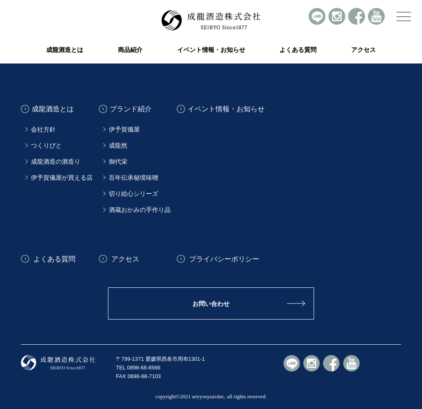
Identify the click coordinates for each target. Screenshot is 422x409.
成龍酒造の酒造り (55, 161)
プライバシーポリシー (223, 259)
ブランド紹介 (131, 109)
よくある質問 (297, 50)
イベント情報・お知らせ (211, 50)
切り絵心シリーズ (133, 193)
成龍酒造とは (53, 109)
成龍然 (118, 145)
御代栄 (118, 161)
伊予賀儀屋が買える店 (62, 177)
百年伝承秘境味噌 (133, 177)
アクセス (363, 50)
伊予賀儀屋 (124, 129)
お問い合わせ (211, 303)
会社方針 (43, 129)
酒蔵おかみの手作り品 (140, 210)
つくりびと (46, 145)
